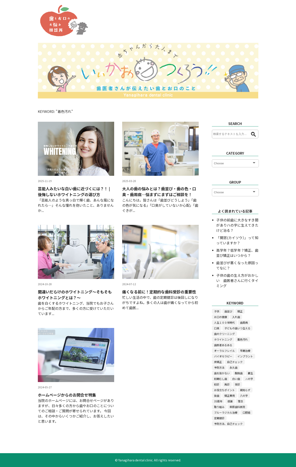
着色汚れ (242, 339)
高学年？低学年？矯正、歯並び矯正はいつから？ (237, 253)
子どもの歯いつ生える (237, 328)
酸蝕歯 (239, 373)
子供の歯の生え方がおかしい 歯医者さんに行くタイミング (237, 280)
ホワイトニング (223, 339)
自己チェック (235, 362)
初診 (216, 384)
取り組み (219, 407)
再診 (227, 384)
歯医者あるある (223, 345)
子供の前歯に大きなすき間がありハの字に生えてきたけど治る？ (237, 225)
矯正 (240, 311)
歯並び (228, 311)
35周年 (218, 401)
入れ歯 (236, 317)
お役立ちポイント (224, 390)
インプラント (245, 356)
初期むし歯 (220, 379)
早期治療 (245, 350)
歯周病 (244, 322)
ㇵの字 (249, 379)
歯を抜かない (222, 373)
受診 (237, 384)
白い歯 (236, 379)
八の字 (244, 395)
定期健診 (219, 418)
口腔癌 (246, 412)
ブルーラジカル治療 (225, 412)
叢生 (250, 373)
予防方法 (219, 367)
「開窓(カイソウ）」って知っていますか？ (237, 240)
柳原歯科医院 (237, 407)
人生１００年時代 (224, 322)
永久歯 (233, 367)
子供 (216, 311)
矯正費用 (229, 395)
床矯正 (218, 362)
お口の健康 (220, 317)
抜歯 (216, 395)
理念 (240, 401)
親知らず (245, 390)
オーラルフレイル (224, 350)
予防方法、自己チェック (228, 423)
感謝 (230, 401)
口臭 (216, 328)
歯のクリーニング (224, 334)
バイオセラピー (223, 356)
